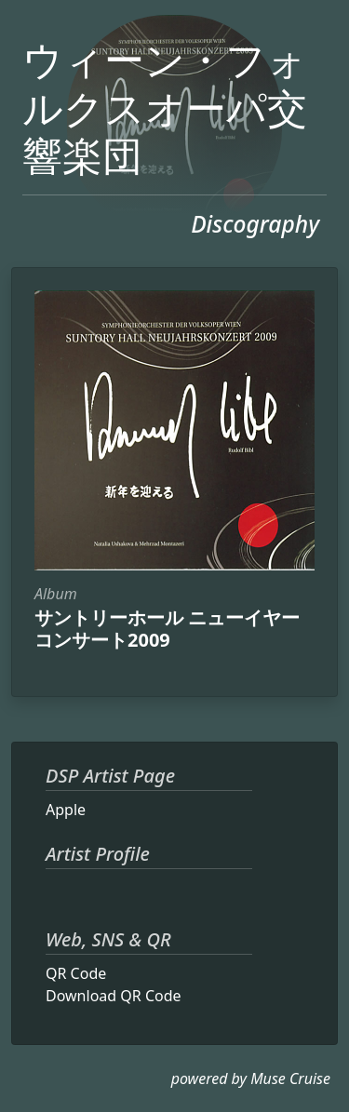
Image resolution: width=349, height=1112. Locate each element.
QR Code (76, 973)
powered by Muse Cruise (250, 1078)
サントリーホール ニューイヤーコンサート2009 (167, 628)
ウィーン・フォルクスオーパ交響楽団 (164, 107)
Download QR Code (113, 995)
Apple (66, 809)
